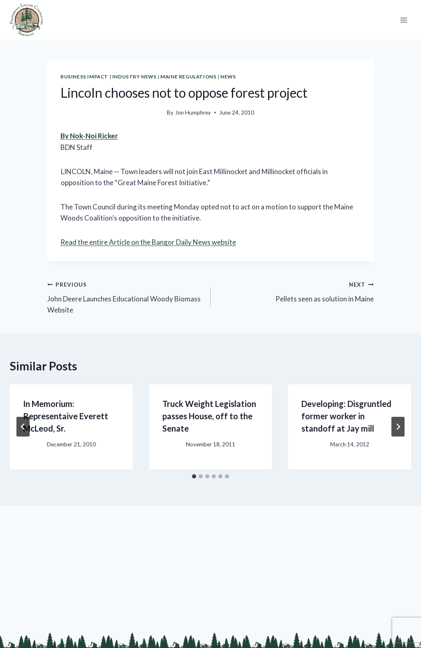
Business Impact (84, 77)
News (228, 77)
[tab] (194, 476)
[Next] (398, 427)
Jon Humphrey (193, 112)
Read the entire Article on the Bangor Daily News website (148, 242)
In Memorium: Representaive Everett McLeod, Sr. (65, 416)
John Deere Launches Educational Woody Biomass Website (125, 296)
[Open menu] (403, 20)
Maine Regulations (188, 77)
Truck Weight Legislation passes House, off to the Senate (209, 416)
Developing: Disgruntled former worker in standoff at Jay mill (346, 416)
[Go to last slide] (23, 427)
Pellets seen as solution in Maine (295, 290)
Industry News (134, 77)
